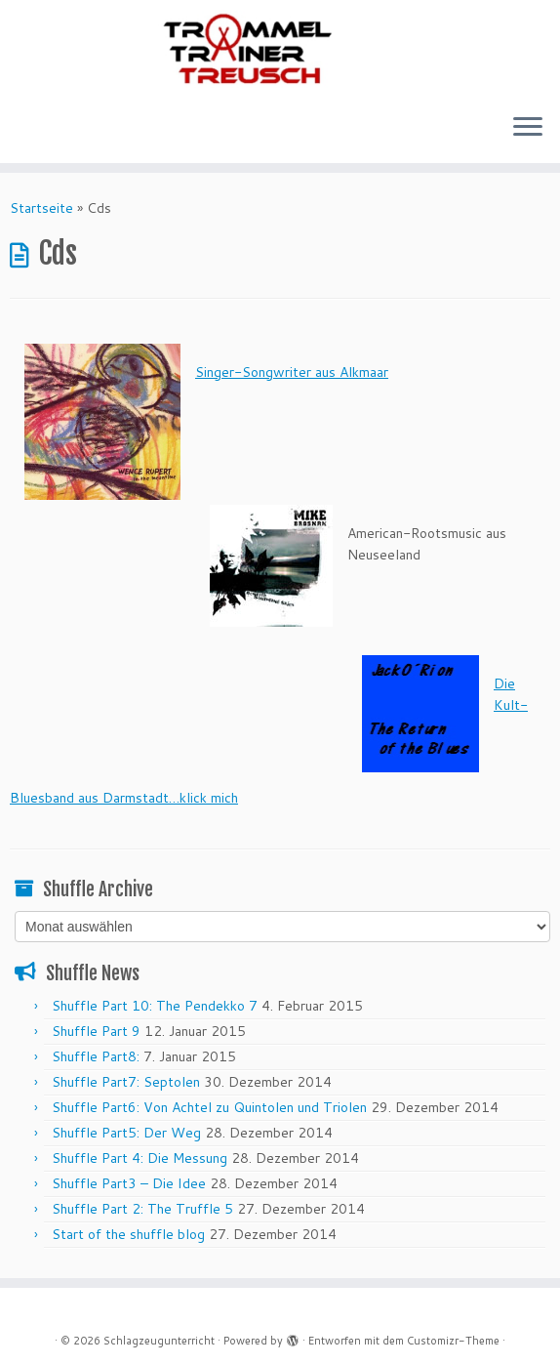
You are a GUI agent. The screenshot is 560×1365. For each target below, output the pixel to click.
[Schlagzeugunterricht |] (280, 49)
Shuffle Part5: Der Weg (126, 1132)
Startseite (41, 208)
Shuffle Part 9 (96, 1031)
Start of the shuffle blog (128, 1234)
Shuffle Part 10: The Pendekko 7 (155, 1005)
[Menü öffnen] (527, 128)
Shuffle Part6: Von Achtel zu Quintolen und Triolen (209, 1107)
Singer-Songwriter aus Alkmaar (291, 372)
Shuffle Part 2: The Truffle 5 (142, 1209)
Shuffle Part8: (96, 1056)
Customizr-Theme (453, 1340)
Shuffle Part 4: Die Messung (139, 1158)
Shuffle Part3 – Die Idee (129, 1183)
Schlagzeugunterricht (159, 1340)
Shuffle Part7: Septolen (126, 1082)
